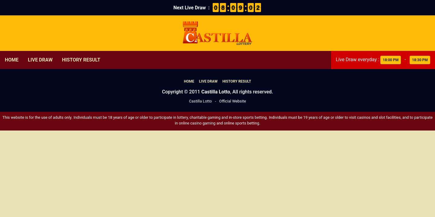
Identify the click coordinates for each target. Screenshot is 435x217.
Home (11, 60)
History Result (81, 60)
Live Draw (40, 60)
